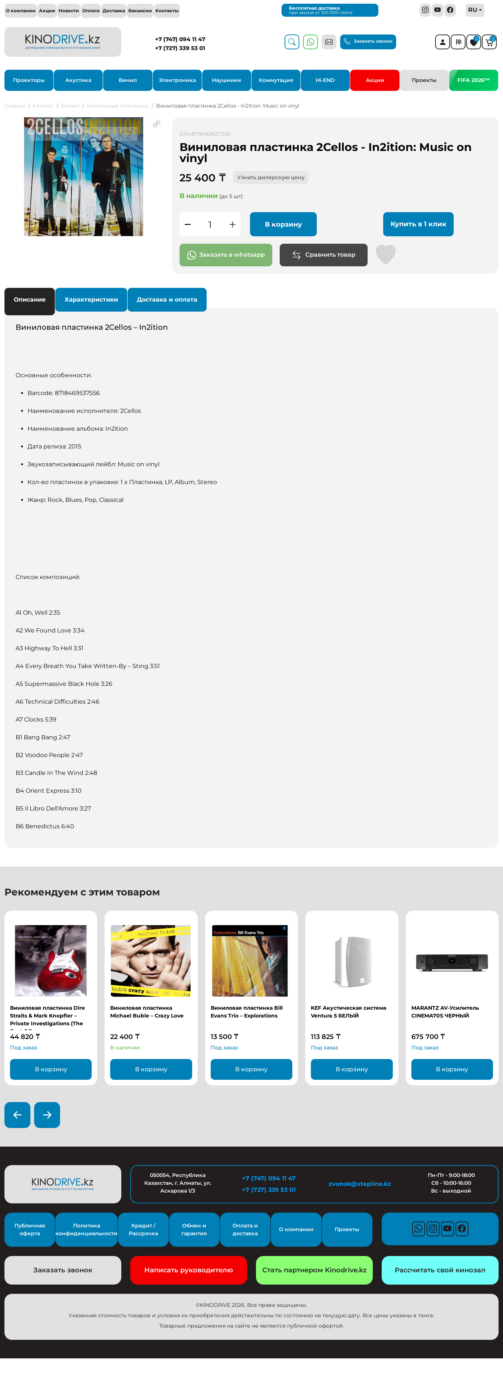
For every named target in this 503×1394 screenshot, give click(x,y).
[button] (156, 124)
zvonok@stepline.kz (360, 1183)
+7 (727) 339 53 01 (180, 48)
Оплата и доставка (245, 1229)
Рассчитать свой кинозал (440, 1270)
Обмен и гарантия (194, 1229)
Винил (128, 80)
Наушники (226, 80)
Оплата (90, 10)
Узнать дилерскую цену (271, 177)
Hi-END (325, 80)
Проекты (424, 80)
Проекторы (29, 80)
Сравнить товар (323, 255)
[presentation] (17, 1115)
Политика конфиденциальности (86, 1229)
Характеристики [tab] (91, 299)
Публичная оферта (29, 1229)
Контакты (166, 10)
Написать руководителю (188, 1270)
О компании (21, 10)
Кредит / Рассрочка (143, 1229)
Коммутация (276, 80)
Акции (47, 10)
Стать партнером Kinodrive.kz (314, 1270)
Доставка (114, 10)
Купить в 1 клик (419, 224)
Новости (69, 10)
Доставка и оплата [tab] (167, 299)
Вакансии (140, 10)
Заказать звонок (368, 41)
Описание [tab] (30, 299)
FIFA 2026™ (473, 80)
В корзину (283, 224)
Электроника (177, 80)
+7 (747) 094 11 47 (180, 39)
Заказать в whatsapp (226, 255)
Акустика (78, 80)
